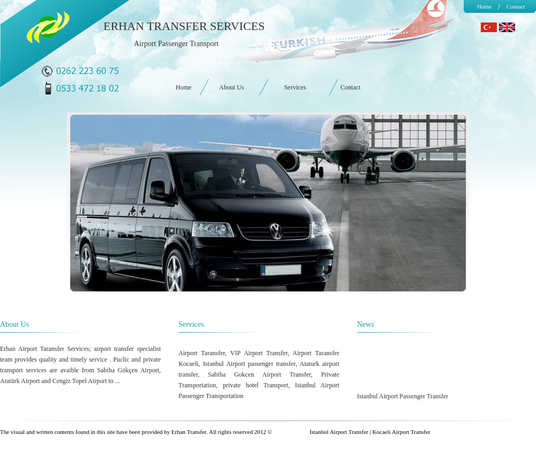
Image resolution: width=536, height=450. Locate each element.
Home (484, 6)
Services (295, 87)
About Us (231, 87)
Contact (516, 6)
